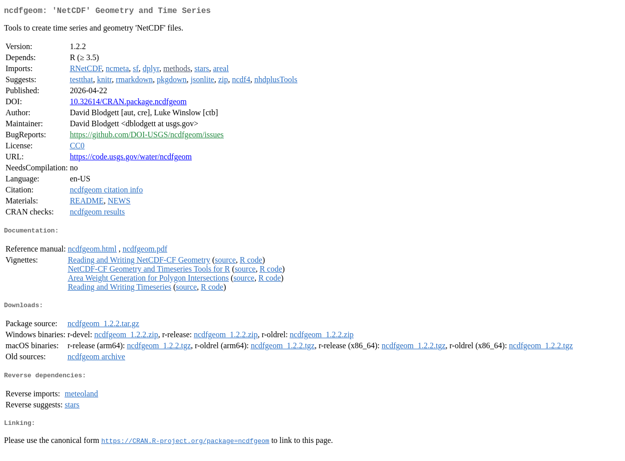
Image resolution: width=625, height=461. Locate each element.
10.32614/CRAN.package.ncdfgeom (128, 103)
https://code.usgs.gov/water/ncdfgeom (131, 158)
